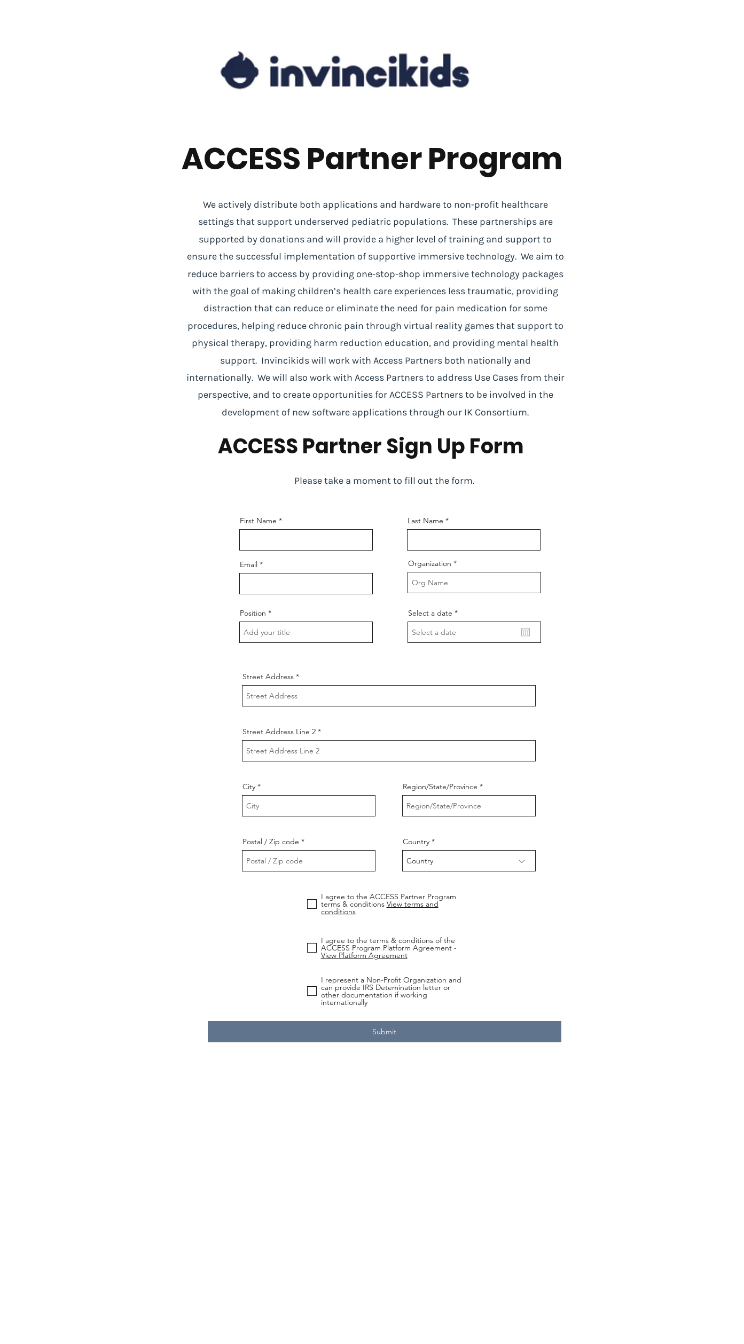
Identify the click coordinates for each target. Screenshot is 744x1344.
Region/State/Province (440, 786)
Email (248, 564)
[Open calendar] (525, 632)
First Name (258, 520)
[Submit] (384, 1031)
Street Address (268, 676)
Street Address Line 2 (279, 731)
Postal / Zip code (270, 841)
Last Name (425, 520)
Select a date (435, 613)
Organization (429, 563)
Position (253, 613)
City (248, 786)
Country (416, 841)
